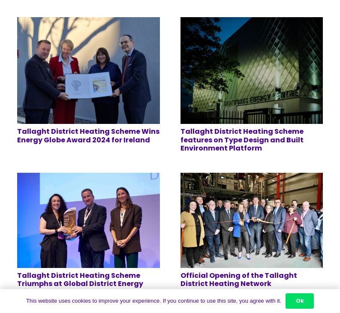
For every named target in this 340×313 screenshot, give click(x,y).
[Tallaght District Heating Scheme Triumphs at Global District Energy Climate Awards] (88, 178)
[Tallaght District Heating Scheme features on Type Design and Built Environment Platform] (252, 23)
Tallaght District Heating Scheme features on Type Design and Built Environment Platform (242, 139)
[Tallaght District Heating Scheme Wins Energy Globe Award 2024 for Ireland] (88, 23)
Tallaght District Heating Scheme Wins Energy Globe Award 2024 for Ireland (88, 135)
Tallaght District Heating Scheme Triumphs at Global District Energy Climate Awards (80, 284)
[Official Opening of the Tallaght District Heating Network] (252, 178)
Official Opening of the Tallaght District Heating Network (239, 280)
